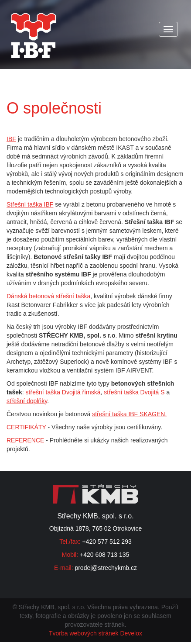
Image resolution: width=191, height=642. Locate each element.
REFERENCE (25, 440)
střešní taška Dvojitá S (134, 392)
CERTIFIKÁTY (26, 427)
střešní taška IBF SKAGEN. (129, 414)
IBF (11, 138)
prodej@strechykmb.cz (106, 567)
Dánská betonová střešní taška (48, 296)
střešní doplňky (27, 400)
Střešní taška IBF (30, 204)
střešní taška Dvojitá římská (63, 392)
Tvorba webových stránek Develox (95, 633)
